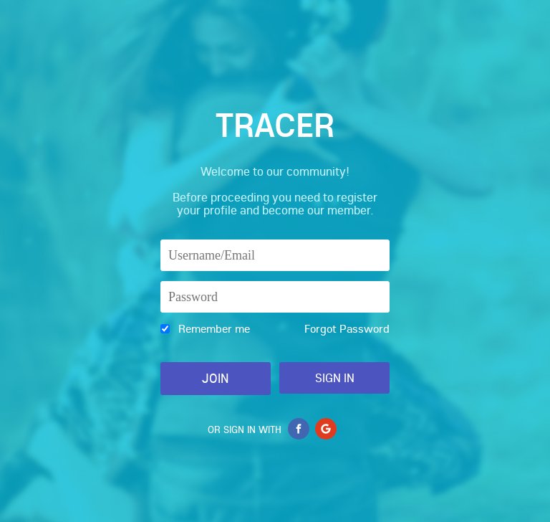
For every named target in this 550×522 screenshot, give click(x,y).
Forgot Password (347, 328)
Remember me (214, 328)
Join (215, 378)
